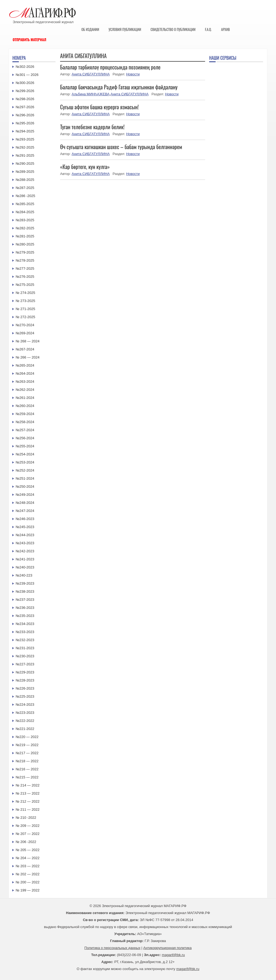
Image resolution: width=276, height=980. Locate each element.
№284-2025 (25, 212)
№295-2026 (25, 123)
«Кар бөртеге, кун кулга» (85, 167)
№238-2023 (25, 591)
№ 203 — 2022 (27, 866)
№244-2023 (25, 535)
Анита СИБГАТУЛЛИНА (91, 74)
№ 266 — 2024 (27, 357)
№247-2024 (25, 511)
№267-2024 (25, 349)
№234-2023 (25, 624)
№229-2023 (25, 672)
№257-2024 (25, 430)
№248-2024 (25, 503)
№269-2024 (25, 333)
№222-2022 (25, 721)
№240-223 (24, 575)
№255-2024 (25, 446)
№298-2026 (25, 99)
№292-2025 (25, 147)
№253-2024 (25, 462)
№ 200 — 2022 (27, 882)
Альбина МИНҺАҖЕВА (91, 94)
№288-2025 (25, 180)
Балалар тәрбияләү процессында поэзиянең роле (110, 67)
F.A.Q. (208, 29)
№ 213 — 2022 (27, 793)
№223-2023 (25, 713)
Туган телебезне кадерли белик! (92, 127)
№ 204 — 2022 (27, 858)
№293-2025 (25, 139)
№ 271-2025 (25, 309)
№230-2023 (25, 656)
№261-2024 (25, 398)
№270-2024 (25, 325)
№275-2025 (25, 285)
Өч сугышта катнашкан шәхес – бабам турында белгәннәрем (121, 147)
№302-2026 (25, 67)
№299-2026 (25, 91)
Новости (133, 74)
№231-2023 (25, 648)
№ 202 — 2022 (27, 874)
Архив (225, 29)
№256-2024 (25, 438)
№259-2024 (25, 414)
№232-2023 (25, 640)
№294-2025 (25, 131)
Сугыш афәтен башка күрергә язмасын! (99, 107)
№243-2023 (25, 543)
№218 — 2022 (27, 761)
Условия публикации (125, 29)
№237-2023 (25, 600)
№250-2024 (25, 486)
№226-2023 (25, 688)
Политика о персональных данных (112, 948)
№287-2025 (25, 188)
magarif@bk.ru (173, 955)
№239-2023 (25, 583)
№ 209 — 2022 (27, 826)
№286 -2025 (25, 196)
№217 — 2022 (27, 753)
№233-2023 (25, 632)
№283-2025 (25, 220)
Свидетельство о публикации (172, 29)
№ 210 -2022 (26, 818)
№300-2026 (25, 83)
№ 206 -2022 (26, 842)
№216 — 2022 (27, 769)
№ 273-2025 (25, 301)
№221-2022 (25, 729)
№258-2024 (25, 422)
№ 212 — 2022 (27, 801)
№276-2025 (25, 277)
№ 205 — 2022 (27, 850)
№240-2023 (25, 567)
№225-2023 (25, 696)
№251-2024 (25, 478)
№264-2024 (25, 373)
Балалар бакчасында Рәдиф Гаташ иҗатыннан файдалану (119, 87)
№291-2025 (25, 155)
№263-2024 (25, 382)
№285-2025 (25, 204)
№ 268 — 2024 (27, 341)
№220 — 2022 (27, 737)
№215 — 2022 (27, 777)
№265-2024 (25, 365)
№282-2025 (25, 228)
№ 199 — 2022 (27, 890)
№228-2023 (25, 680)
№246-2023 (25, 519)
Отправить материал (29, 39)
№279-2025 (25, 252)
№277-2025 (25, 268)
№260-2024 (25, 406)
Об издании (90, 29)
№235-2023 (25, 616)
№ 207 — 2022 (27, 834)
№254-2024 (25, 454)
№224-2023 (25, 704)
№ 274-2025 (25, 293)
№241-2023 (25, 559)
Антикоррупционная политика (167, 948)
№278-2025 (25, 260)
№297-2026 (25, 107)
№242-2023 (25, 551)
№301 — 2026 (27, 75)
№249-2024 (25, 495)
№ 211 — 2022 (27, 809)
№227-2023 (25, 664)
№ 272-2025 (25, 317)
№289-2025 (25, 172)
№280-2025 (25, 244)
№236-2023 (25, 608)
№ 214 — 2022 (27, 785)
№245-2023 (25, 527)
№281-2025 (25, 236)
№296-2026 (25, 115)
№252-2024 (25, 470)
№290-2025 (25, 163)
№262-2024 (25, 390)
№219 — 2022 (27, 745)
